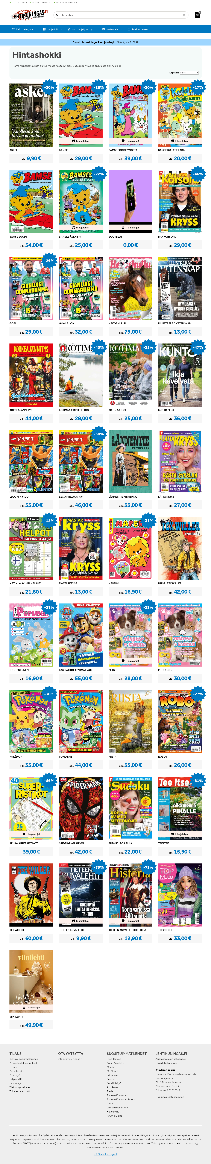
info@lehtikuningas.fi (70, 1059)
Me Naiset (112, 1071)
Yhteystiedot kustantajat (23, 1063)
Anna (110, 1103)
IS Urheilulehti (114, 1115)
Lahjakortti (15, 1079)
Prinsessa (112, 1075)
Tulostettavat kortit (19, 1091)
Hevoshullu (113, 1111)
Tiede (110, 1091)
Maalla (110, 1067)
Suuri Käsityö (114, 1083)
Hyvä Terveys (114, 1059)
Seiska (110, 1079)
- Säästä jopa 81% (104, 42)
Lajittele (174, 72)
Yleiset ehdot (16, 1071)
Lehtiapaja (15, 1083)
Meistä (13, 1067)
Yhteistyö (14, 1075)
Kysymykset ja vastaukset (23, 1059)
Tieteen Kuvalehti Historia (121, 1099)
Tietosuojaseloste (19, 1087)
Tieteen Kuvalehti (116, 1095)
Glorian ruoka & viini (117, 1107)
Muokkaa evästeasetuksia (169, 1097)
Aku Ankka (112, 1087)
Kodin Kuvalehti (115, 1063)
